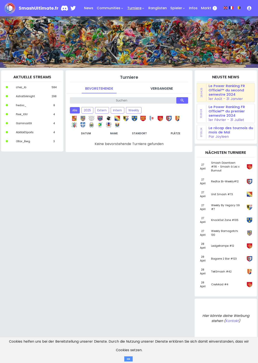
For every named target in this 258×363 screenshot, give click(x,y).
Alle (74, 110)
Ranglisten (157, 8)
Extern (102, 110)
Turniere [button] (136, 8)
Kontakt (232, 320)
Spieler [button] (178, 8)
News (88, 8)
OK (128, 359)
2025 (87, 110)
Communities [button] (110, 8)
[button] (249, 8)
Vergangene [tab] (161, 88)
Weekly (133, 110)
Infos (193, 8)
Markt (209, 8)
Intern (117, 110)
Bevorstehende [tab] (99, 88)
